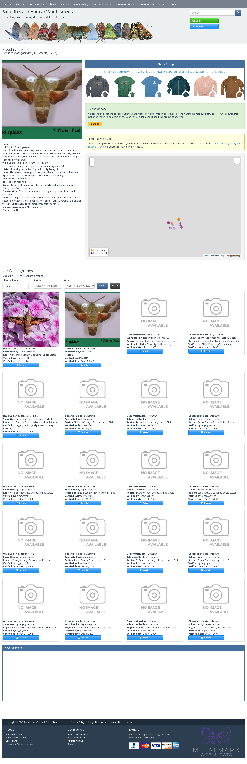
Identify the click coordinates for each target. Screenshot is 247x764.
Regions (65, 4)
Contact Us (115, 722)
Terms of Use (60, 722)
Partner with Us (75, 740)
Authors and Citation (16, 737)
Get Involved (36, 4)
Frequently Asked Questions (20, 743)
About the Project (15, 734)
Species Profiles (124, 4)
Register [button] (198, 26)
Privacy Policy (77, 722)
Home (8, 4)
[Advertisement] (123, 675)
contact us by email (225, 143)
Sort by (38, 280)
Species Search (146, 4)
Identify (52, 4)
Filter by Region (11, 280)
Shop (161, 4)
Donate (172, 4)
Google (222, 256)
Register (71, 743)
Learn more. (149, 737)
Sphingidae (16, 143)
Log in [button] (197, 20)
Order (67, 280)
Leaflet (206, 256)
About (20, 4)
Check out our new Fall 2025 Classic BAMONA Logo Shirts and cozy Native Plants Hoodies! (164, 72)
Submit (102, 285)
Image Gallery (81, 4)
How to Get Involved (77, 734)
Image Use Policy (97, 722)
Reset (115, 285)
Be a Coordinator (76, 737)
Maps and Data (102, 4)
